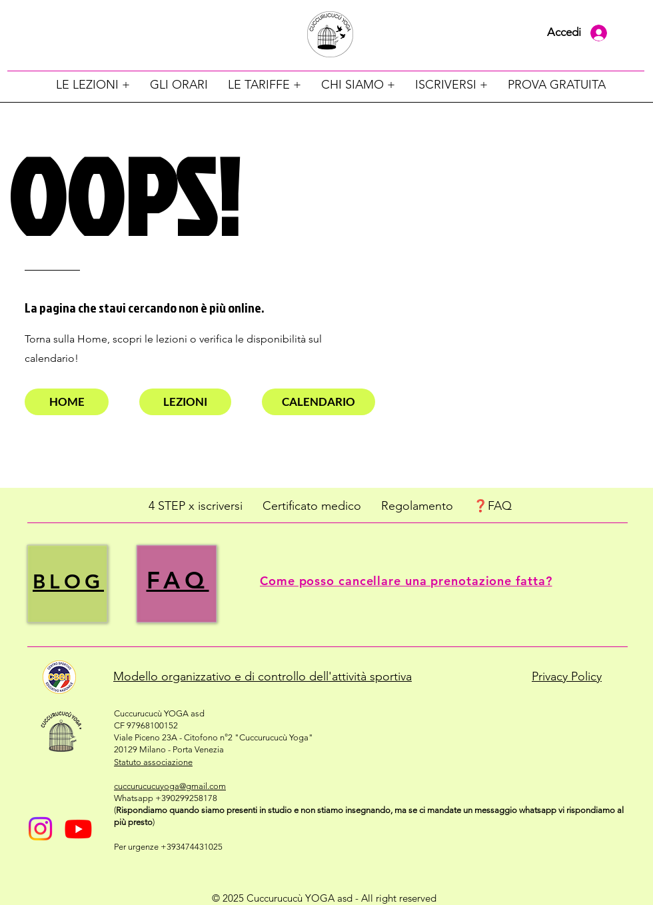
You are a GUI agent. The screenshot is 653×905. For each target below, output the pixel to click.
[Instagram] (40, 828)
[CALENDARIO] (318, 402)
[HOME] (67, 402)
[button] (93, 84)
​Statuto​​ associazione (153, 762)
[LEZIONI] (185, 402)
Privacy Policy (567, 676)
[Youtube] (78, 828)
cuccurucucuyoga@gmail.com (170, 786)
